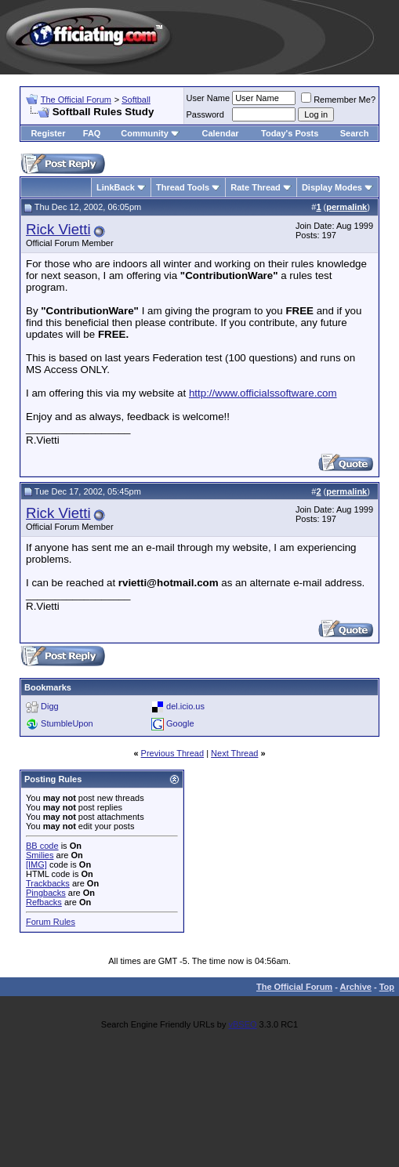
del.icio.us (185, 706)
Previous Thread (173, 753)
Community (150, 133)
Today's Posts (289, 133)
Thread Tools (182, 187)
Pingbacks (46, 892)
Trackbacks (48, 883)
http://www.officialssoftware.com (263, 393)
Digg (50, 706)
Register (48, 133)
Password (205, 114)
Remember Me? (338, 99)
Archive (356, 986)
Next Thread (234, 753)
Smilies (39, 855)
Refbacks (44, 902)
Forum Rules (50, 921)
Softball (136, 99)
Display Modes (332, 187)
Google (180, 723)
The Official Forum (76, 99)
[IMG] (36, 864)
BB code (42, 845)
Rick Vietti (58, 229)
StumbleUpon (67, 723)
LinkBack (115, 187)
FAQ (92, 133)
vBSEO (242, 1024)
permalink (346, 207)
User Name (208, 98)
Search (354, 133)
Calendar (219, 133)
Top (386, 986)
